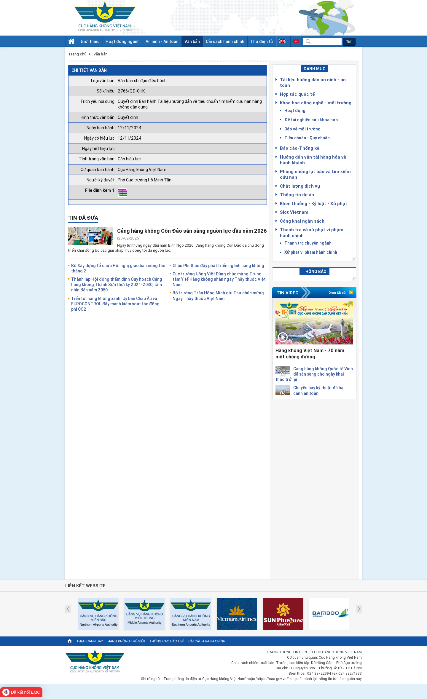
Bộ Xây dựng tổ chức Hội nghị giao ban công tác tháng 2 (118, 268)
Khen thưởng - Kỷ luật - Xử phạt (313, 203)
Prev (67, 609)
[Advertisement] (314, 488)
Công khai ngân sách (302, 221)
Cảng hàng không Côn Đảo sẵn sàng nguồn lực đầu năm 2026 (192, 230)
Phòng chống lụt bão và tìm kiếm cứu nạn (315, 174)
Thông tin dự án (297, 194)
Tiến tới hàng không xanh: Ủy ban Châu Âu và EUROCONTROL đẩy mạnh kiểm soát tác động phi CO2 (115, 304)
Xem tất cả (337, 292)
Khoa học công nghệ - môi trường (315, 103)
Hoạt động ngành (123, 41)
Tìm (349, 41)
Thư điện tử (261, 41)
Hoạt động (294, 110)
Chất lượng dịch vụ (300, 186)
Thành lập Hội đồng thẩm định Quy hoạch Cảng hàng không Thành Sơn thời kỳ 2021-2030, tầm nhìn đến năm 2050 (116, 284)
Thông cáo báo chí (166, 641)
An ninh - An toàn (162, 41)
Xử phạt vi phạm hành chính (310, 252)
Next (359, 609)
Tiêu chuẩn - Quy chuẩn (307, 138)
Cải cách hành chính (225, 41)
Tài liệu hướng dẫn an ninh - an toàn (313, 82)
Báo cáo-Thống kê (299, 148)
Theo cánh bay (90, 641)
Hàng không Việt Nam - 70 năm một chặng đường (309, 353)
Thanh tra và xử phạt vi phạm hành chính (311, 232)
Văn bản (192, 41)
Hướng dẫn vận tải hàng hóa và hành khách (313, 160)
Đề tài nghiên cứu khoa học (311, 119)
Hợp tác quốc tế (297, 94)
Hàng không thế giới (126, 641)
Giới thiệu (90, 41)
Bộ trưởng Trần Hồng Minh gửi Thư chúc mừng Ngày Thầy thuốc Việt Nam (218, 295)
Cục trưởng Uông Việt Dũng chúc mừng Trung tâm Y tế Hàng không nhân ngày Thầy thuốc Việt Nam (219, 279)
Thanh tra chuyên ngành (308, 243)
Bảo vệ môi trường (302, 129)
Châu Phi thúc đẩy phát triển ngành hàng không (218, 265)
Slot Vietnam (294, 212)
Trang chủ (77, 54)
